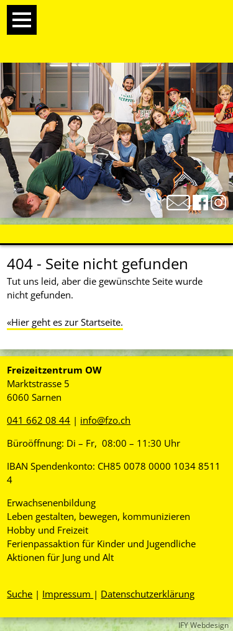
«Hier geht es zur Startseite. (65, 322)
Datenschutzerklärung (147, 594)
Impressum (67, 594)
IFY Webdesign (203, 625)
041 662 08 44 (38, 420)
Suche (19, 594)
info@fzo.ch (105, 420)
